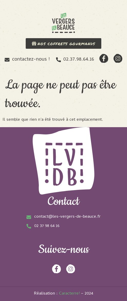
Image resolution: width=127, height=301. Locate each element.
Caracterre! (69, 293)
